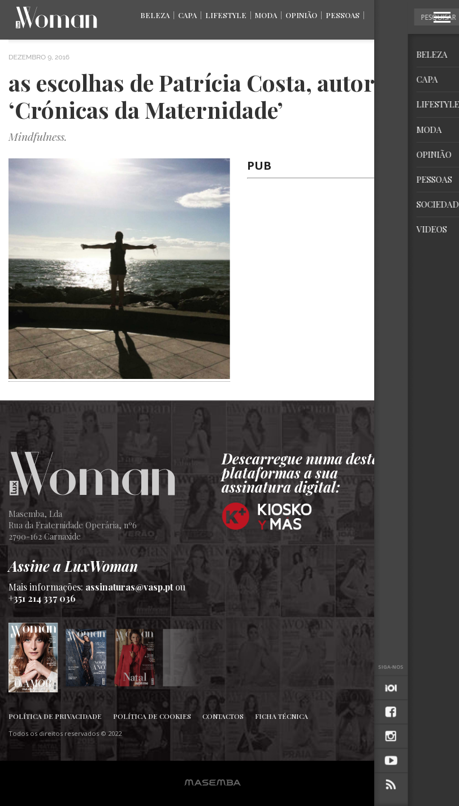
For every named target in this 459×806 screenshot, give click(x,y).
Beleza (155, 15)
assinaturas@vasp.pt (129, 587)
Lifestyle (225, 15)
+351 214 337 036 (42, 598)
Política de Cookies (152, 716)
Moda (266, 15)
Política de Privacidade (55, 716)
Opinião (301, 15)
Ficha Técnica (281, 716)
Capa (187, 15)
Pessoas (343, 15)
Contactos (223, 716)
